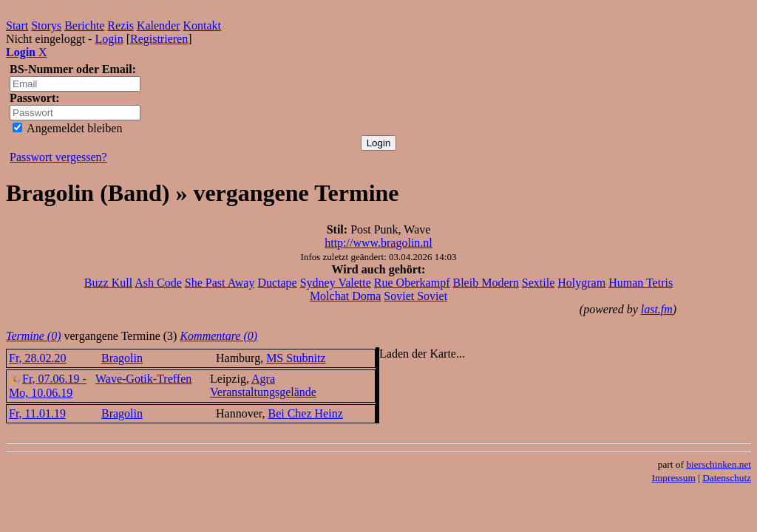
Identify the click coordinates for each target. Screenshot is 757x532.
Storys (46, 25)
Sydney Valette (335, 282)
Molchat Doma (345, 296)
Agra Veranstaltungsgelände (263, 385)
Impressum (674, 477)
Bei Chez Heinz (305, 413)
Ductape (276, 282)
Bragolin (122, 358)
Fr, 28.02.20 (38, 358)
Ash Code (158, 282)
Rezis (120, 25)
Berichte (84, 25)
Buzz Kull (108, 282)
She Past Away (220, 282)
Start (17, 25)
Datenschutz (726, 477)
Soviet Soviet (415, 296)
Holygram (581, 282)
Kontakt (202, 25)
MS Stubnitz (295, 358)
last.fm (657, 309)
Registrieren (159, 39)
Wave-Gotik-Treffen (143, 378)
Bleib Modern (485, 282)
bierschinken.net (718, 464)
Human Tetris (640, 282)
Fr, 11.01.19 (37, 413)
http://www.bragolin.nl (378, 242)
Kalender (158, 25)
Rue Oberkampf (412, 282)
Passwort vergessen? (58, 157)
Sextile (538, 282)
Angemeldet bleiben (67, 128)
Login (109, 39)
